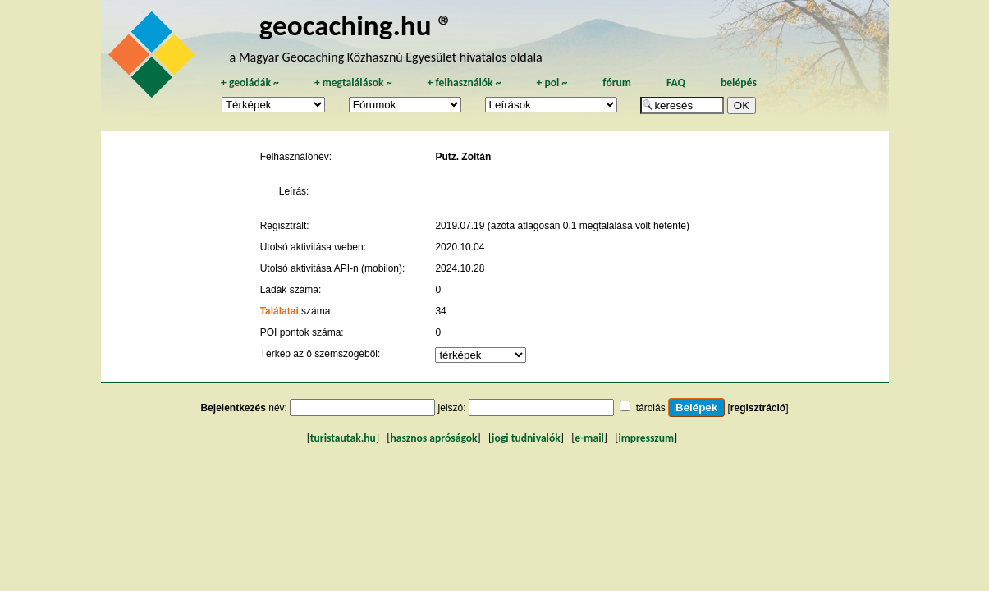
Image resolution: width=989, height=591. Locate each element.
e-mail (589, 438)
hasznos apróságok (433, 438)
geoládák (250, 82)
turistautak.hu (343, 438)
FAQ (675, 82)
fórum (616, 82)
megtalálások (353, 82)
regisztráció (757, 408)
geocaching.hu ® (356, 25)
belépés (739, 82)
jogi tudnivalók (526, 438)
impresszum (646, 438)
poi (551, 82)
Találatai (279, 311)
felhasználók (463, 82)
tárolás (651, 408)
